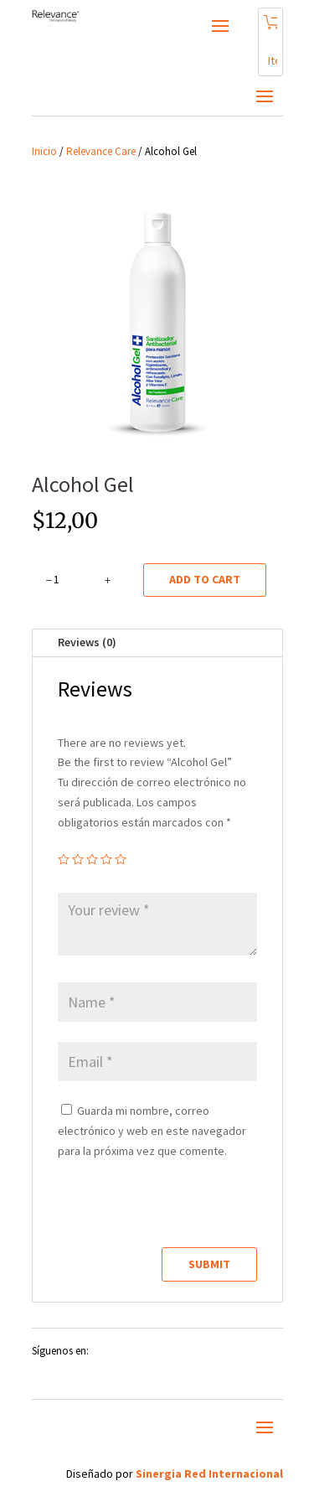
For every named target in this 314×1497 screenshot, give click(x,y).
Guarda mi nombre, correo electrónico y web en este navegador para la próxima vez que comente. (152, 1130)
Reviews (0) (87, 642)
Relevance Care (101, 151)
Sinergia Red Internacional (209, 1473)
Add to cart (204, 579)
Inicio (44, 151)
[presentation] (172, 1211)
